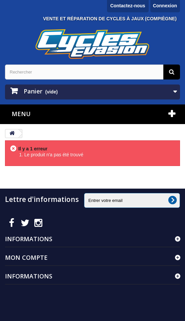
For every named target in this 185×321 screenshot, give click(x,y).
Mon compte (26, 257)
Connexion (165, 5)
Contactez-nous (127, 5)
